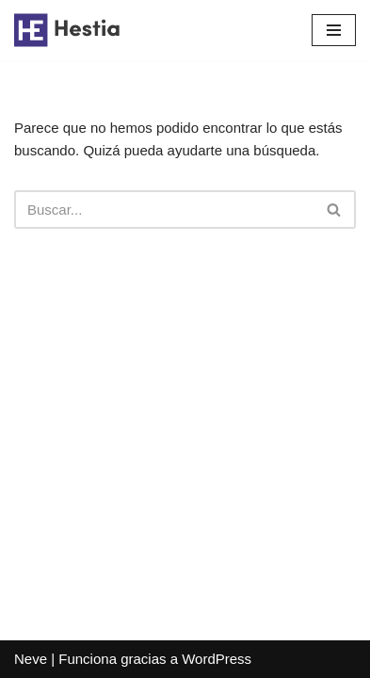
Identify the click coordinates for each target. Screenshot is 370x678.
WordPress (216, 659)
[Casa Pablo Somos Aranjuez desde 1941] (70, 30)
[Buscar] (164, 209)
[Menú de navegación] (334, 30)
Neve (30, 659)
